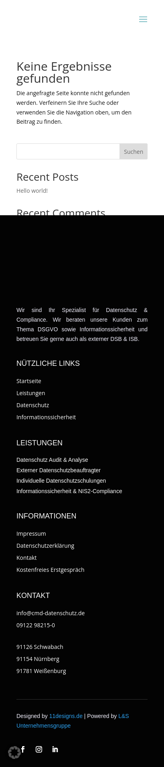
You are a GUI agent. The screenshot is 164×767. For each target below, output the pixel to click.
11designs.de (66, 716)
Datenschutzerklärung (45, 545)
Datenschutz (32, 405)
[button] (14, 752)
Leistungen (30, 393)
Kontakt (26, 557)
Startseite (28, 381)
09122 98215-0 (35, 625)
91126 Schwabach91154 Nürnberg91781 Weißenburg (41, 659)
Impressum (31, 533)
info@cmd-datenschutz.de (50, 613)
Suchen (133, 151)
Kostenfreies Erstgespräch (50, 569)
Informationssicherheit (46, 417)
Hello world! (32, 190)
